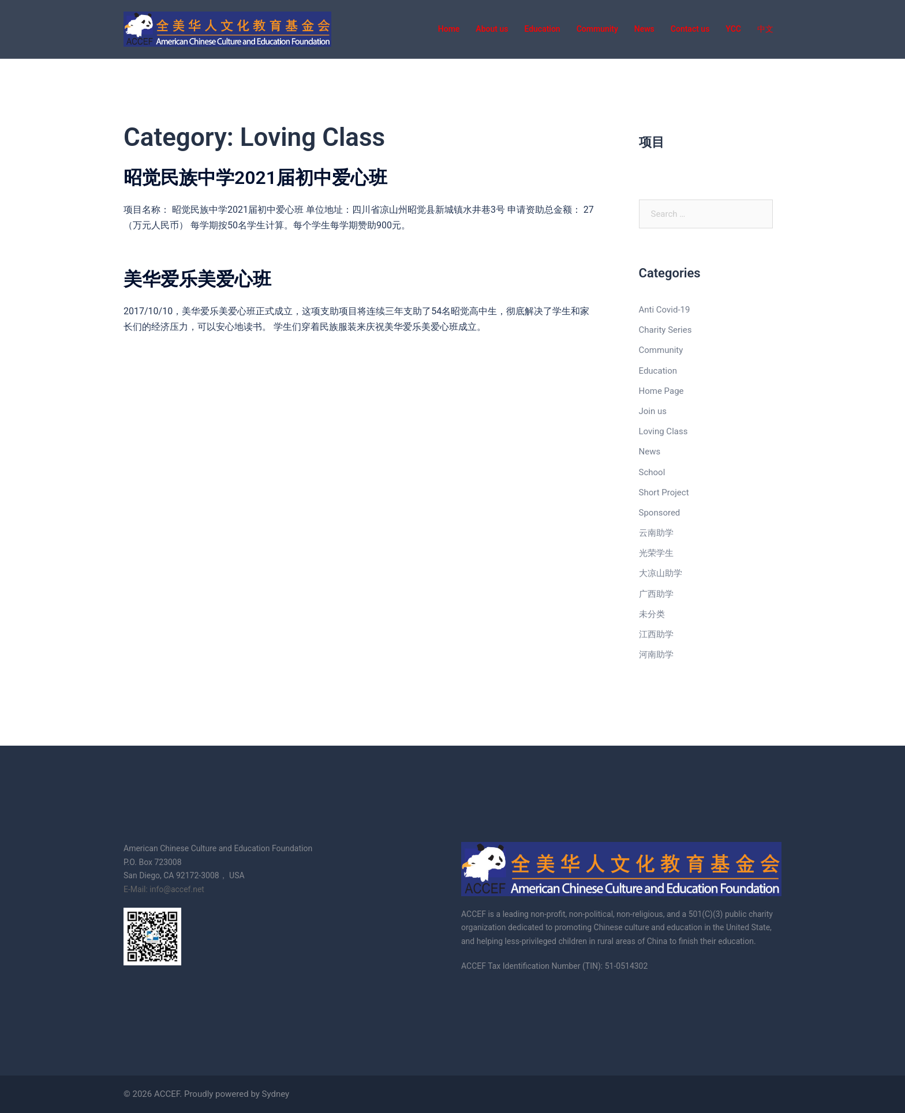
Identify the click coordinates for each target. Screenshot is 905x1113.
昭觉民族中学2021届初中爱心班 (255, 178)
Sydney (276, 1094)
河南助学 (656, 654)
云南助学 (656, 533)
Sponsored (659, 512)
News (650, 451)
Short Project (664, 492)
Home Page (661, 391)
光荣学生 (656, 553)
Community (661, 350)
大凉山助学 (660, 573)
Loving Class (663, 431)
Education (658, 371)
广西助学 (656, 594)
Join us (653, 411)
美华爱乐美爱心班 (197, 279)
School (652, 472)
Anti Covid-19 (664, 309)
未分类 (652, 614)
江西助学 (656, 634)
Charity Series (665, 330)
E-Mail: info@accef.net (164, 889)
